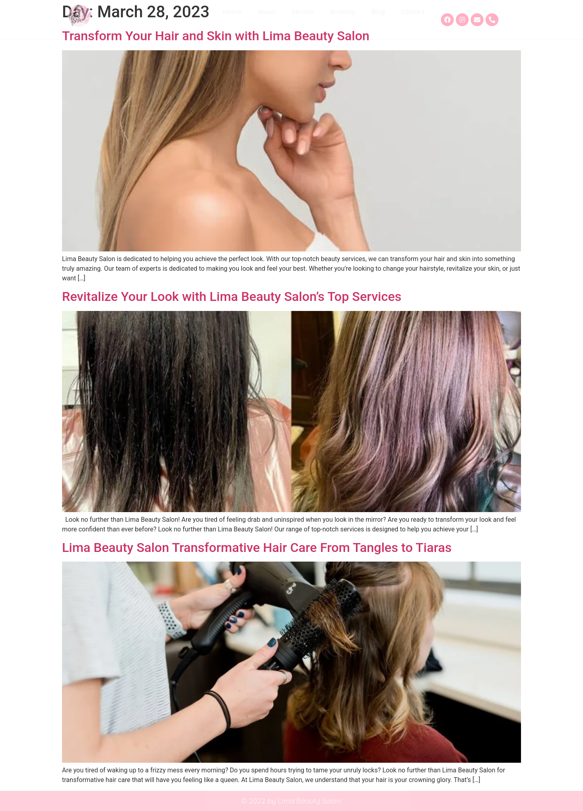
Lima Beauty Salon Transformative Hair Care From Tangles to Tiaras (257, 547)
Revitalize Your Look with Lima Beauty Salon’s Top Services (231, 296)
